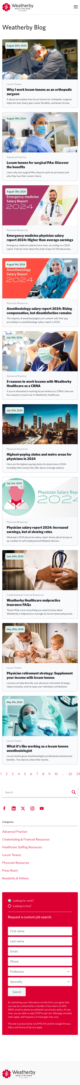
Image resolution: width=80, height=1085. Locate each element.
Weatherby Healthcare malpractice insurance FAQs (33, 602)
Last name (17, 941)
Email (14, 951)
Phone (14, 961)
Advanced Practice (16, 157)
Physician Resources (17, 230)
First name (17, 931)
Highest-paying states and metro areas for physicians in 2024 (39, 456)
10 (56, 774)
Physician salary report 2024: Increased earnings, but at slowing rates (37, 529)
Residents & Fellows (15, 878)
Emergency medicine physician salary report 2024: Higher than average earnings (40, 237)
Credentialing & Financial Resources (25, 594)
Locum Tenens (14, 84)
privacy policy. (56, 1009)
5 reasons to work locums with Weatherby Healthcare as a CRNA (39, 383)
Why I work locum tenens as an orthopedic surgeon (39, 91)
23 (78, 774)
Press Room (10, 870)
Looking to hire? (22, 906)
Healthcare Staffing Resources (22, 847)
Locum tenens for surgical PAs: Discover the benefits (38, 164)
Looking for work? (23, 900)
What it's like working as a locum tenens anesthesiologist (37, 748)
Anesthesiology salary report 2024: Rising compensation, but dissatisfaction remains (39, 310)
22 (70, 774)
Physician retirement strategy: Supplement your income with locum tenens (40, 675)
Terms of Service (28, 1027)
